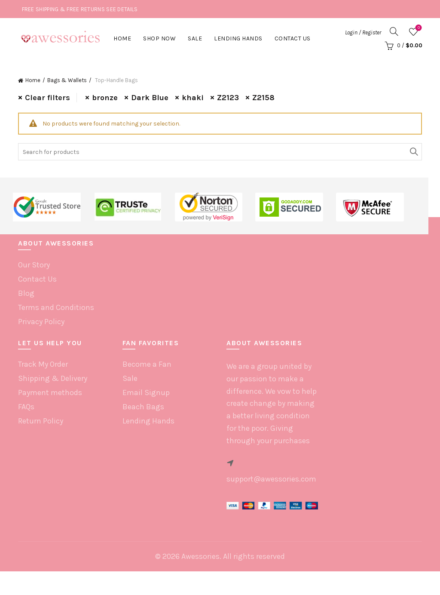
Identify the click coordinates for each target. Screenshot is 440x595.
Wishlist (418, 28)
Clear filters (47, 97)
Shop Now (159, 38)
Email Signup (146, 392)
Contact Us (293, 38)
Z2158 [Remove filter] (263, 97)
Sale (195, 38)
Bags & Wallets (67, 80)
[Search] (394, 31)
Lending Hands (148, 421)
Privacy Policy (41, 321)
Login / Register (363, 32)
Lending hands (238, 38)
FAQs (26, 406)
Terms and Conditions (56, 307)
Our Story (34, 265)
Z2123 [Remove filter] (228, 97)
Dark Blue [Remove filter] (149, 97)
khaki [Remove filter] (193, 97)
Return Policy (40, 421)
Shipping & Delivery (52, 378)
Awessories (200, 556)
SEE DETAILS (122, 9)
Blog (26, 293)
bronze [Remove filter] (105, 97)
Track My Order (43, 364)
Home (122, 38)
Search (413, 151)
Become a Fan (146, 364)
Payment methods (50, 392)
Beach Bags (143, 406)
